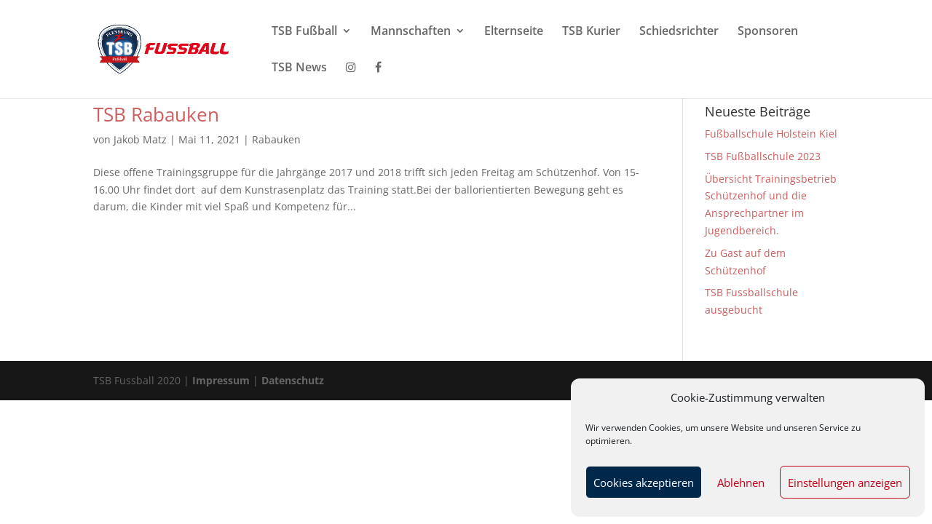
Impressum (222, 380)
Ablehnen (741, 482)
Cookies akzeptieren (643, 482)
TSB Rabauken (156, 114)
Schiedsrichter (679, 32)
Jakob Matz (140, 139)
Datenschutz (292, 380)
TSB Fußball (304, 32)
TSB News (299, 68)
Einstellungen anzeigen (845, 482)
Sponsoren (768, 32)
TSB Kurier (591, 32)
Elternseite (513, 32)
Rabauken (276, 139)
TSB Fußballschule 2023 (763, 156)
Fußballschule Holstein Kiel (771, 133)
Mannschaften (411, 32)
